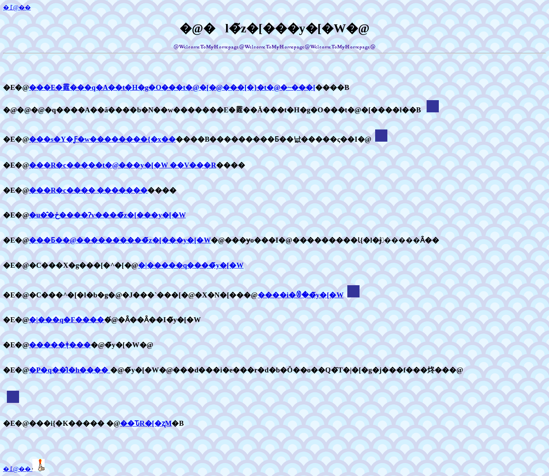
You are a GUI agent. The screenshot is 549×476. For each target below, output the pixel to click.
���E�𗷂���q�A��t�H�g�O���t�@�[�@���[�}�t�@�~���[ (172, 87)
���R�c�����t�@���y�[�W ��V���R (122, 165)
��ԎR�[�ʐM (146, 423)
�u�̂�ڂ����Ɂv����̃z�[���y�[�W (107, 215)
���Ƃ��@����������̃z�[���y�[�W (120, 240)
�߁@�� (17, 7)
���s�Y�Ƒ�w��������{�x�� (102, 139)
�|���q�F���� (66, 320)
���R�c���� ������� (88, 190)
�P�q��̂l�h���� (69, 370)
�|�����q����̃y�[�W (191, 265)
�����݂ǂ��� (60, 345)
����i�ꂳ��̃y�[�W (301, 295)
